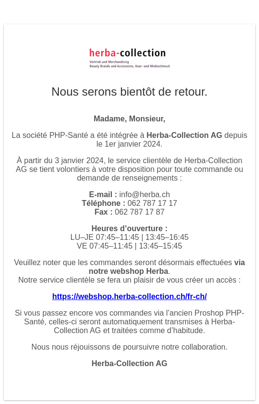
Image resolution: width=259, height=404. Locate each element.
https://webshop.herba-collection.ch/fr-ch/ (129, 296)
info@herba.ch (144, 194)
